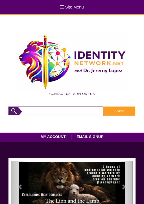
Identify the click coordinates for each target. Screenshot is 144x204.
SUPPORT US (84, 93)
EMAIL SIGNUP (90, 137)
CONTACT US (60, 93)
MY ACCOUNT (53, 137)
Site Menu (72, 7)
